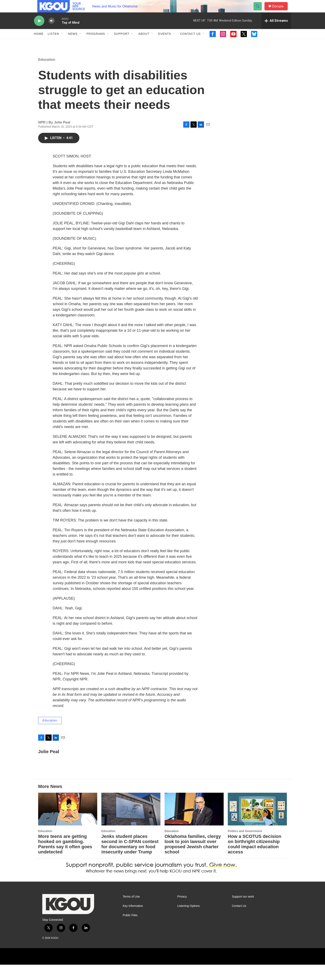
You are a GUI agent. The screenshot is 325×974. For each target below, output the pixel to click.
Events (164, 43)
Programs (95, 43)
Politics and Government (245, 840)
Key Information (133, 915)
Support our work (243, 905)
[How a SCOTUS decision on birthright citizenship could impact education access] (257, 818)
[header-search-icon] (259, 11)
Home (39, 43)
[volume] (51, 30)
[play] (39, 30)
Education (46, 69)
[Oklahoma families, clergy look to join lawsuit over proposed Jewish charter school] (194, 818)
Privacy (182, 905)
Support (121, 43)
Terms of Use (131, 905)
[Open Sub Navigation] (62, 43)
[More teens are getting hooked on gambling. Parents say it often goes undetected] (67, 818)
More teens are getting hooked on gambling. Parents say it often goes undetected (65, 853)
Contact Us (190, 43)
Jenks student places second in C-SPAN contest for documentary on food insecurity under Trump (130, 853)
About (143, 43)
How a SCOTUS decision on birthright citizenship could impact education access (254, 853)
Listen (53, 43)
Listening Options (188, 915)
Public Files (130, 924)
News (73, 43)
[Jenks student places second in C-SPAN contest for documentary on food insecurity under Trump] (130, 818)
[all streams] (276, 30)
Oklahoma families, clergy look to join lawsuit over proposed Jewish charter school (193, 853)
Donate (280, 11)
